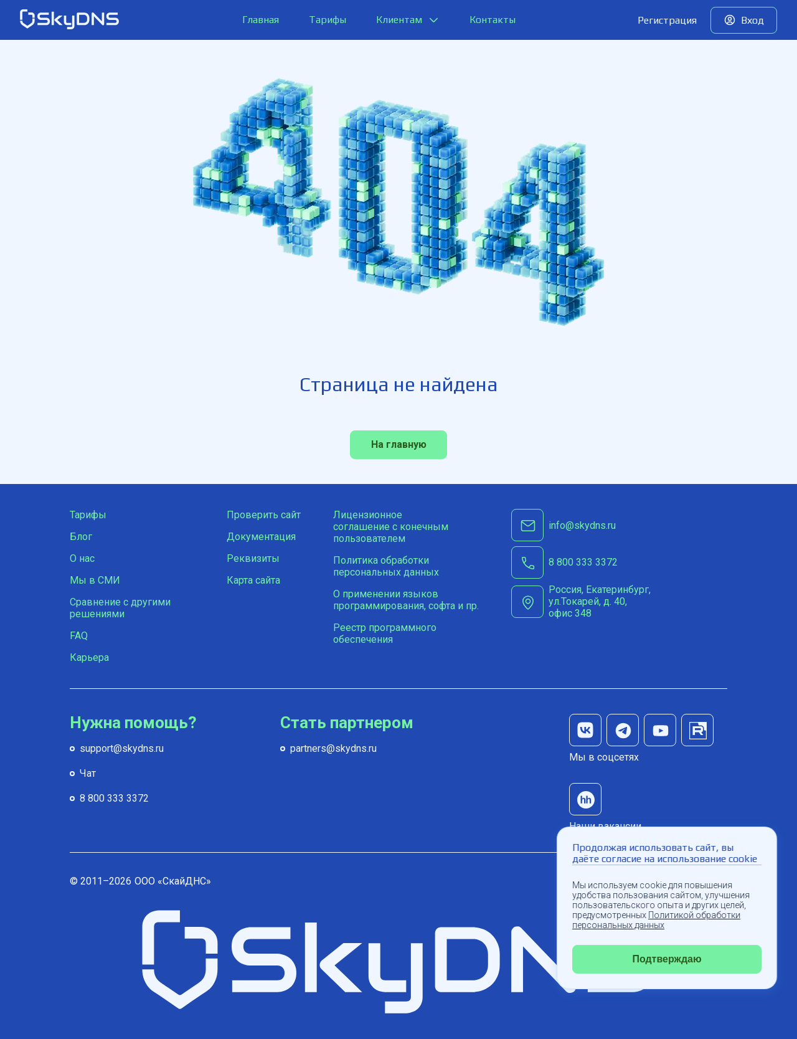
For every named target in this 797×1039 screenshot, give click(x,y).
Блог (81, 537)
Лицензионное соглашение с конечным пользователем (390, 526)
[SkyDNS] (70, 20)
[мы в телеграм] (622, 730)
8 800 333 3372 (114, 798)
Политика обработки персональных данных (386, 566)
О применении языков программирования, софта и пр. (406, 600)
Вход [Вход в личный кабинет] (752, 20)
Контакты (492, 20)
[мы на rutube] (697, 730)
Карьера (89, 657)
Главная (260, 20)
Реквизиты (253, 558)
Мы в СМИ (95, 580)
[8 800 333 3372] (583, 562)
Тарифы (327, 20)
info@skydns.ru (582, 525)
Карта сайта (253, 580)
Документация (261, 537)
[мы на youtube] (660, 730)
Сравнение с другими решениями (120, 608)
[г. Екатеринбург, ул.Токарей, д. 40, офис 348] (609, 601)
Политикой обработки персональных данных (656, 920)
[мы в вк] (585, 730)
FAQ (79, 636)
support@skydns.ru (122, 748)
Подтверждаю (666, 959)
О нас (82, 558)
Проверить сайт (264, 515)
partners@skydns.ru (333, 748)
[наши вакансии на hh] (585, 799)
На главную (399, 444)
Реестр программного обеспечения (384, 633)
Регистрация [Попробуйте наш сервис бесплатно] (667, 20)
